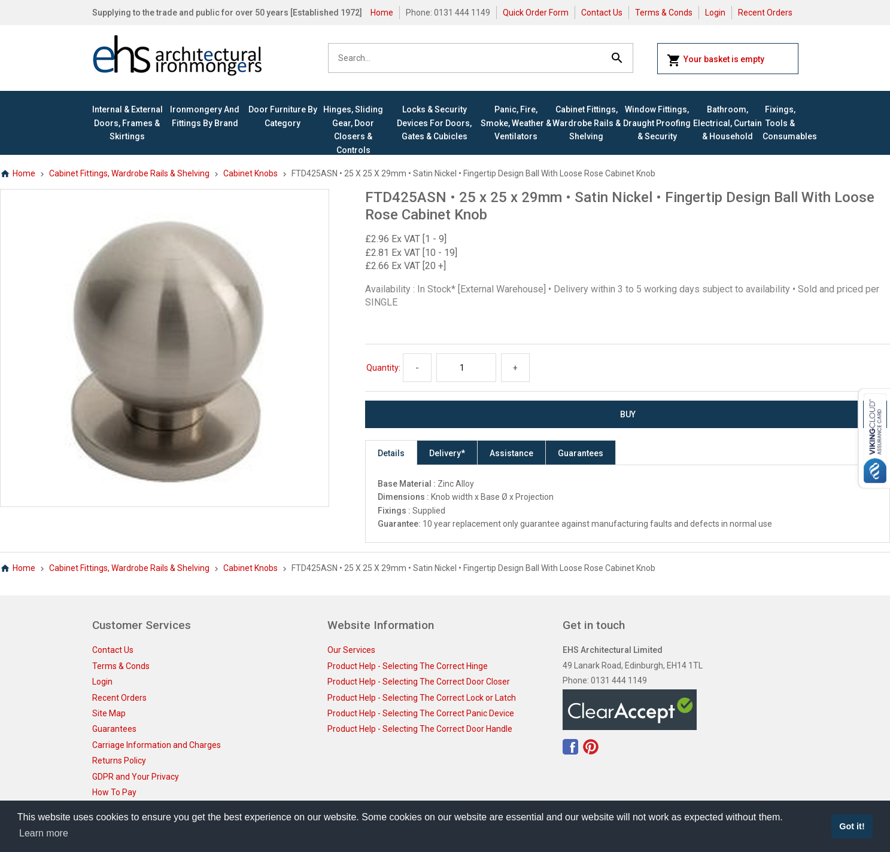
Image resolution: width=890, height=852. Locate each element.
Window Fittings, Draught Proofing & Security (657, 123)
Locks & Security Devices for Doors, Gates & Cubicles (434, 123)
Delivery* (447, 453)
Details (391, 453)
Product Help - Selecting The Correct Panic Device (420, 713)
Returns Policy (119, 760)
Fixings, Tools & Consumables (780, 123)
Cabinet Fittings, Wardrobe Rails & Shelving (586, 123)
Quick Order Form (536, 12)
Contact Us (601, 12)
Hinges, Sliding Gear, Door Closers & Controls (353, 129)
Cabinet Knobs (250, 173)
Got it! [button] (851, 826)
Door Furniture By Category (282, 116)
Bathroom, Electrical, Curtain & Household (727, 123)
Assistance (511, 453)
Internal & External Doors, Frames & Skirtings (127, 123)
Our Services (351, 650)
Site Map (109, 713)
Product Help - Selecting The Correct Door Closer (418, 681)
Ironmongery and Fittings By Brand (204, 116)
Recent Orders (765, 12)
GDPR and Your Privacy (135, 776)
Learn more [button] (43, 833)
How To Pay (114, 792)
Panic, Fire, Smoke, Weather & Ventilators (516, 123)
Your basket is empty (715, 60)
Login (715, 12)
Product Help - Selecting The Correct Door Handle (419, 729)
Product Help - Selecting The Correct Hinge (407, 666)
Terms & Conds (663, 12)
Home (381, 12)
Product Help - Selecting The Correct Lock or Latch (421, 698)
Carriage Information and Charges (156, 745)
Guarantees (580, 453)
